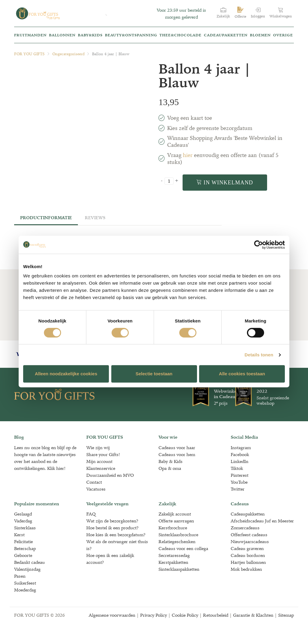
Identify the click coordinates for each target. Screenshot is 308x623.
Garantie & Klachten (253, 615)
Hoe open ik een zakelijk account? (110, 558)
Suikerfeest (25, 583)
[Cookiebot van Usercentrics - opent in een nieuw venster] (258, 244)
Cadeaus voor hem (177, 454)
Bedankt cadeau (29, 562)
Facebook (240, 454)
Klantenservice (100, 468)
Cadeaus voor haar (177, 447)
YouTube (239, 482)
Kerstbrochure (173, 528)
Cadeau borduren (248, 555)
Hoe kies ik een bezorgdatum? (116, 534)
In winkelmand (224, 182)
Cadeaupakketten (226, 35)
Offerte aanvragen (176, 521)
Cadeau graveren (247, 548)
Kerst (19, 534)
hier (187, 155)
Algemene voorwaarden (112, 615)
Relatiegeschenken (177, 541)
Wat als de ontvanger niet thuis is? (117, 545)
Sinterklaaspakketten (179, 569)
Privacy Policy (153, 615)
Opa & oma (170, 468)
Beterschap (25, 548)
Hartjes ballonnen (248, 562)
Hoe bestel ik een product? (112, 528)
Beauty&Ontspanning (131, 35)
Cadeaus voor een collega (183, 548)
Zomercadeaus (245, 528)
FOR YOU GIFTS (29, 54)
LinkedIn (239, 461)
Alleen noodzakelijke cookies (66, 373)
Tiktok (237, 468)
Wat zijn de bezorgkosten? (112, 521)
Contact (94, 482)
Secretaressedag (174, 555)
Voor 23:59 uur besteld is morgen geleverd (181, 13)
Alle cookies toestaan (242, 373)
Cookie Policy (185, 615)
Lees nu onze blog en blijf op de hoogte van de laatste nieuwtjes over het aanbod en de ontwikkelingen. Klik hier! (45, 458)
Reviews (95, 217)
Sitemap (286, 615)
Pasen (20, 576)
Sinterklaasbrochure (178, 534)
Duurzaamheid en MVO (110, 475)
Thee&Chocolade (180, 35)
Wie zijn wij (98, 447)
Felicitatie (23, 541)
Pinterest (239, 475)
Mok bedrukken (246, 569)
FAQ (91, 514)
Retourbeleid (215, 615)
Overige (283, 35)
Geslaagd (23, 514)
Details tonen (259, 354)
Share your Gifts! (103, 454)
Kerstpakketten (173, 562)
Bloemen (260, 35)
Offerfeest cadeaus (249, 534)
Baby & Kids (171, 461)
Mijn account (99, 461)
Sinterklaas (25, 528)
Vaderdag (23, 521)
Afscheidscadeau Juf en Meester (262, 521)
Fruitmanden (30, 35)
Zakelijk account (175, 514)
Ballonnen (62, 35)
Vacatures (96, 489)
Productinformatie (46, 217)
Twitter (238, 489)
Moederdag (25, 590)
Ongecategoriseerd (68, 54)
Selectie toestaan (154, 373)
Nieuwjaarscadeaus (250, 541)
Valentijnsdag (27, 569)
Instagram (241, 447)
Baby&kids (90, 35)
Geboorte (23, 555)
